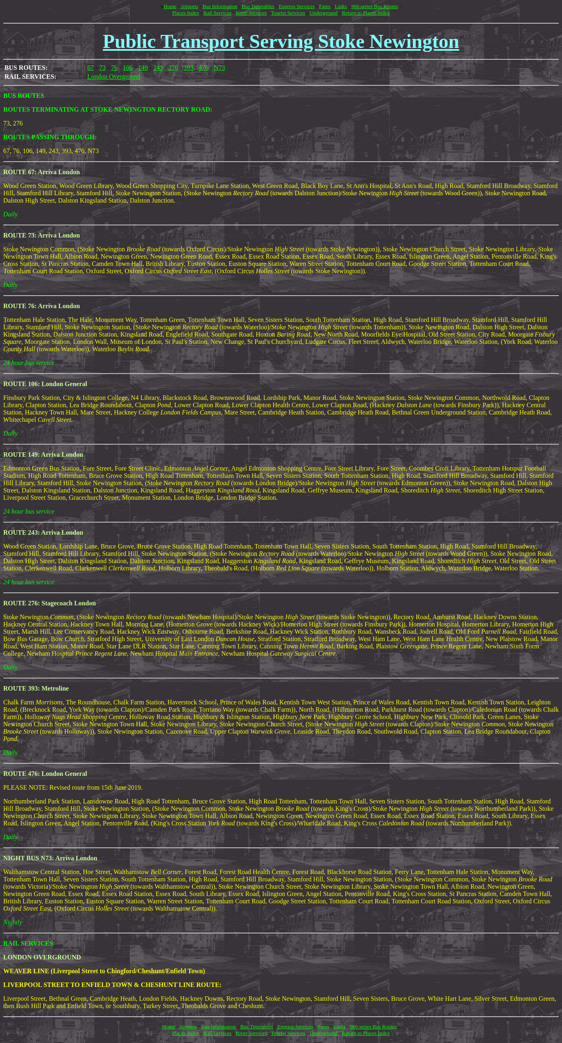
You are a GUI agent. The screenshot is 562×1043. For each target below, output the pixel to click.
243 (158, 67)
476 (204, 67)
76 (114, 67)
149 (143, 67)
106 (128, 67)
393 (188, 67)
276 (173, 67)
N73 (219, 67)
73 (102, 67)
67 (90, 67)
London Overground (113, 76)
